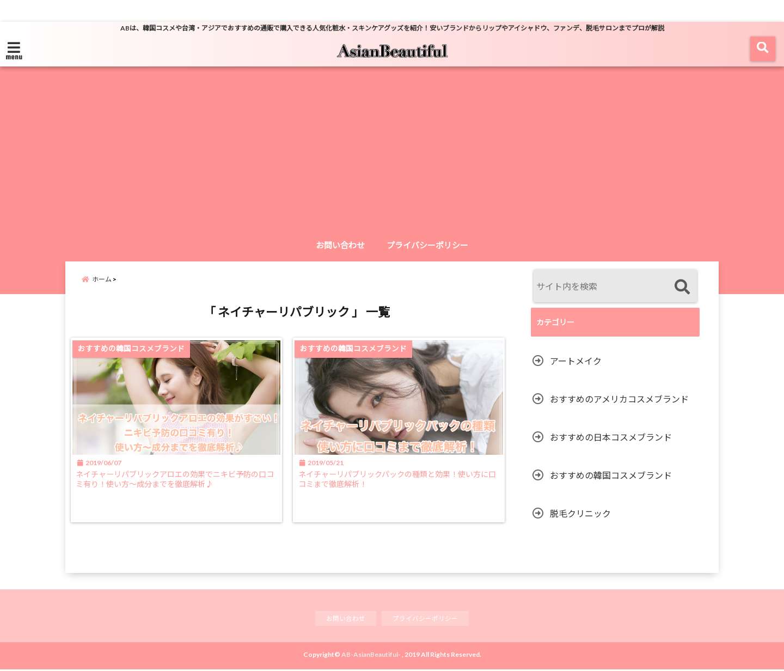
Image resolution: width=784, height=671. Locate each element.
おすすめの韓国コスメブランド (611, 475)
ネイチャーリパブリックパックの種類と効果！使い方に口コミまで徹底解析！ (402, 488)
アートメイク (576, 361)
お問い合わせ (340, 245)
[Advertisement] (392, 152)
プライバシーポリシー (427, 245)
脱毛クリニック (580, 513)
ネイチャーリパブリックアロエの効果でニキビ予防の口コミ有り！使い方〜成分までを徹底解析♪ (176, 488)
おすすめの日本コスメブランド (611, 437)
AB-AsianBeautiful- (371, 656)
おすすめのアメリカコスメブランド (619, 399)
